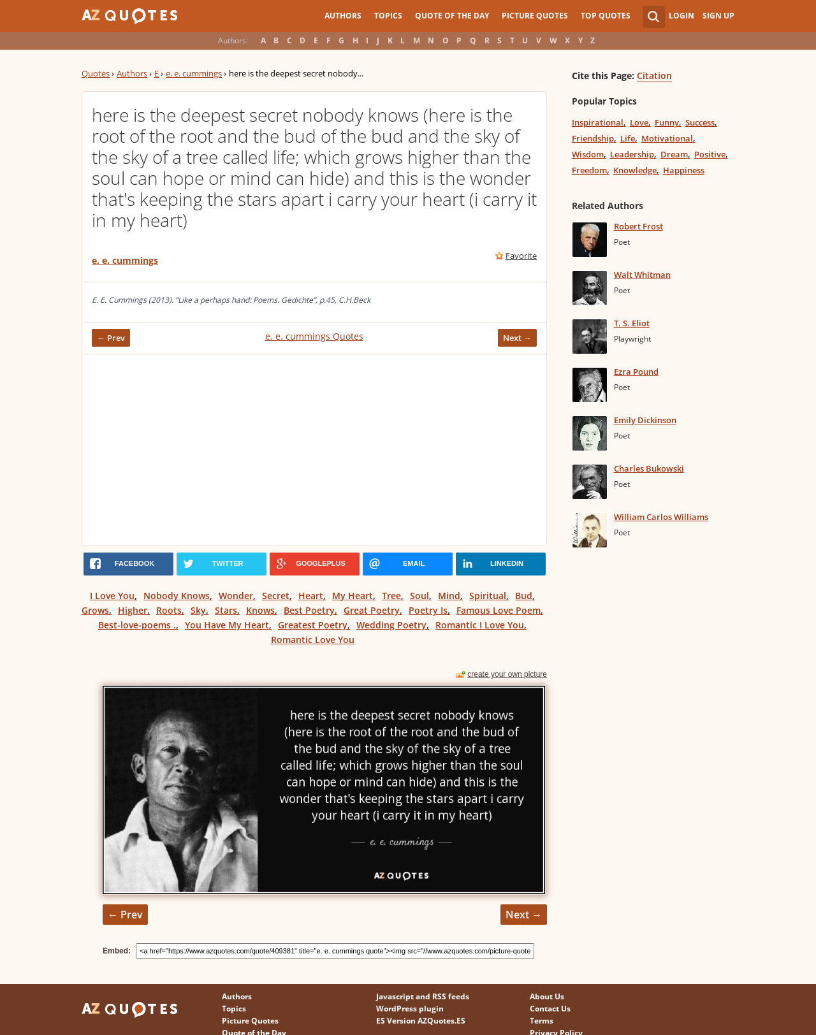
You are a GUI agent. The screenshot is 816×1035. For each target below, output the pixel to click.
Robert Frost (638, 226)
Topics (388, 15)
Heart (310, 596)
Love (639, 122)
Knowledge (635, 170)
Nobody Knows (176, 596)
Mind (449, 596)
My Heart (352, 596)
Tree (391, 596)
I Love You (112, 596)
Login (681, 15)
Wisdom (588, 154)
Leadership (632, 154)
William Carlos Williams (661, 517)
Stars (226, 610)
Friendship (593, 138)
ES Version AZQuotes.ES (420, 1020)
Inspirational (597, 122)
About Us (547, 996)
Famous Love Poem (498, 610)
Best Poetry (309, 610)
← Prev (111, 338)
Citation (654, 75)
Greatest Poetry (312, 625)
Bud (523, 596)
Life (627, 138)
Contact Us (550, 1008)
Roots (169, 610)
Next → (517, 338)
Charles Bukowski (649, 468)
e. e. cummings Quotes (314, 336)
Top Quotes (605, 15)
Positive (709, 154)
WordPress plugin (410, 1008)
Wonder (236, 596)
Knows (260, 610)
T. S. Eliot (632, 323)
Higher (132, 610)
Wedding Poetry (391, 625)
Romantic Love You (312, 639)
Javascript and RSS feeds (422, 996)
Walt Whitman (642, 274)
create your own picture (507, 674)
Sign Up (718, 15)
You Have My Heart (227, 625)
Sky (198, 610)
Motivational (667, 138)
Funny (667, 122)
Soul (419, 596)
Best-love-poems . (137, 625)
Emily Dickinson (645, 420)
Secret (275, 596)
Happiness (683, 170)
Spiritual (487, 596)
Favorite (521, 255)
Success (700, 122)
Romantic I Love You (479, 625)
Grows (95, 610)
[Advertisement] (314, 450)
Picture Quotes (535, 15)
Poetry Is (428, 610)
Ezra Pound (636, 371)
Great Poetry (372, 610)
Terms (541, 1020)
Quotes (96, 73)
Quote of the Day (452, 15)
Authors (342, 15)
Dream (674, 154)
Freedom (589, 170)
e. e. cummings (194, 73)
